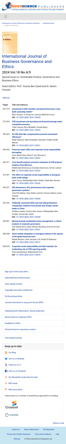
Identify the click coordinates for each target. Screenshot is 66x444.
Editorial (6, 98)
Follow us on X (13, 365)
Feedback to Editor (13, 323)
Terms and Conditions (43, 434)
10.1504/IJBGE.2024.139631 (28, 145)
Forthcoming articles (13, 296)
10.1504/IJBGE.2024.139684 (28, 199)
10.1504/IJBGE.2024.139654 (28, 255)
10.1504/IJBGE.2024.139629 (28, 130)
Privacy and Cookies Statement (18, 434)
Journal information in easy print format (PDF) (24, 302)
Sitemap (17, 439)
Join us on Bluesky (14, 359)
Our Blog (10, 352)
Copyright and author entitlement (18, 290)
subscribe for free (29, 377)
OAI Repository (48, 429)
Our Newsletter (13, 377)
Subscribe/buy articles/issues (17, 278)
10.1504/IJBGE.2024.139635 (28, 158)
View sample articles (13, 284)
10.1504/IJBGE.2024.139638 (28, 217)
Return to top (58, 423)
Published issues (48, 23)
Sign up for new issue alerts (16, 272)
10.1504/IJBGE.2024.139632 (28, 171)
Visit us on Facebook (15, 371)
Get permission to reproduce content (20, 329)
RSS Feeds (11, 383)
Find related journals (13, 338)
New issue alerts (13, 389)
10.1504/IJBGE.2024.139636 (28, 183)
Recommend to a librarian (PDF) (18, 317)
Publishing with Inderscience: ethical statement (24, 311)
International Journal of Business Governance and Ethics (21, 23)
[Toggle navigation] (5, 16)
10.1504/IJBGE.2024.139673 (28, 242)
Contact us (16, 429)
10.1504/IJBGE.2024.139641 (28, 230)
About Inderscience (31, 429)
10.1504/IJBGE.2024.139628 (28, 117)
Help (57, 434)
